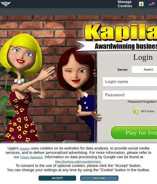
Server (122, 70)
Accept (57, 178)
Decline (99, 178)
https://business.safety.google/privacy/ (78, 161)
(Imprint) (25, 148)
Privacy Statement (31, 157)
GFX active (143, 111)
